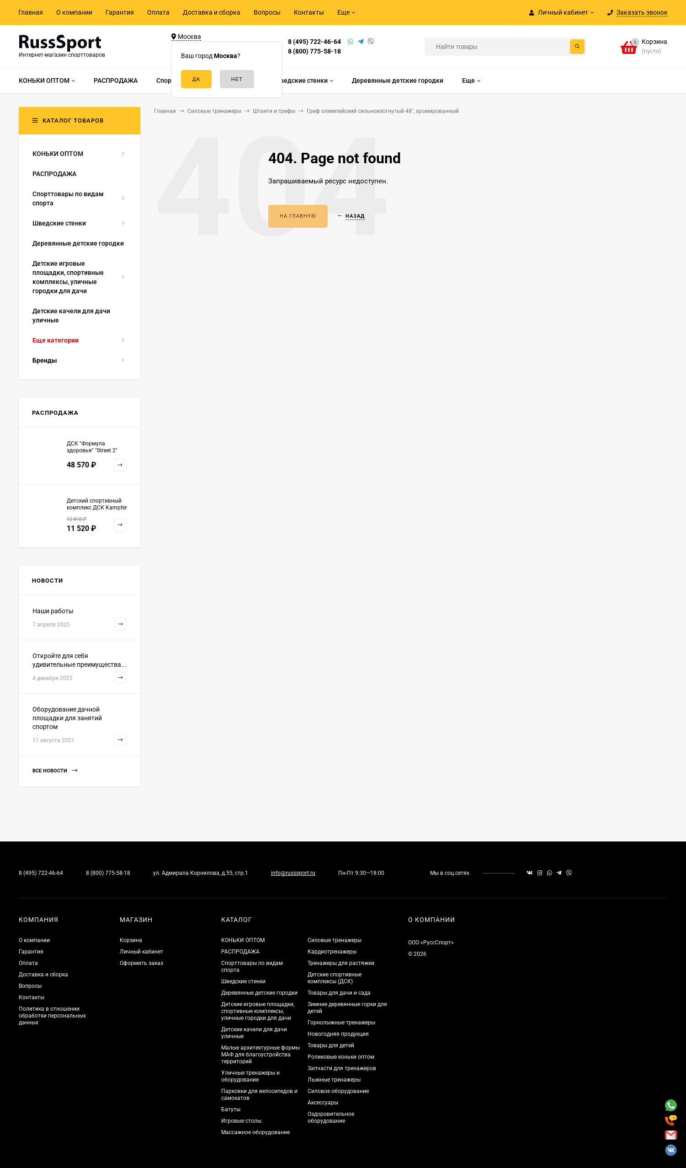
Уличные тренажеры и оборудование (250, 1076)
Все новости (54, 771)
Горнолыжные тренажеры (341, 1022)
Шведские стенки (243, 981)
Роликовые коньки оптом (341, 1057)
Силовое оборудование (338, 1091)
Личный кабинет (141, 951)
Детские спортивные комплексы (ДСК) (335, 978)
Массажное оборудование (255, 1132)
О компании (74, 12)
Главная (30, 12)
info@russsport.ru (293, 873)
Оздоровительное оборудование (331, 1117)
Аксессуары (323, 1102)
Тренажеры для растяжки (341, 963)
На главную (298, 216)
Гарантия (120, 12)
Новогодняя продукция (338, 1034)
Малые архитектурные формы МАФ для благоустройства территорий (260, 1055)
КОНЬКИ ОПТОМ (243, 940)
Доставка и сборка (211, 12)
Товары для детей (331, 1045)
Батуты (230, 1109)
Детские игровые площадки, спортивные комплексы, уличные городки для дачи (257, 1011)
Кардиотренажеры (332, 951)
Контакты (309, 12)
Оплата (158, 12)
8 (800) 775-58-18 (314, 51)
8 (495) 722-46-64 (314, 41)
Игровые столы (241, 1121)
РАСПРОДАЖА (240, 951)
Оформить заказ (141, 963)
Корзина (131, 940)
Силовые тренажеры (335, 940)
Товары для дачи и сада (339, 993)
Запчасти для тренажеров (342, 1068)
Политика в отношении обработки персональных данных (52, 1016)
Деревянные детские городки (259, 993)
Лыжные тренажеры (334, 1080)
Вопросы (267, 12)
